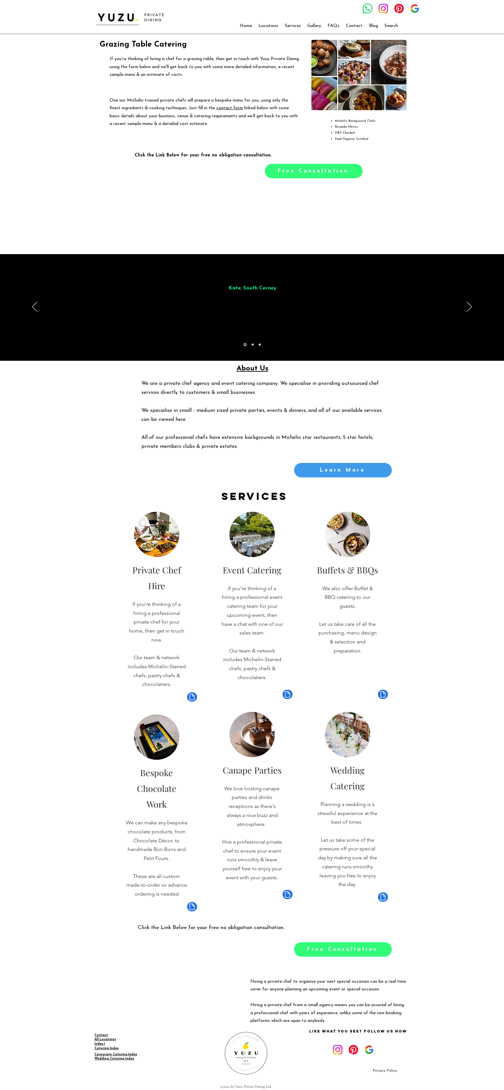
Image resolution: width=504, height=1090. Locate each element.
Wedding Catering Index (114, 1058)
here (180, 419)
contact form (229, 108)
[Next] (469, 307)
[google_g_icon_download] (415, 8)
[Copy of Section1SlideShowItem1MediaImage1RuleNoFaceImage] (253, 345)
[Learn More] (343, 470)
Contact (101, 1035)
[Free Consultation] (314, 171)
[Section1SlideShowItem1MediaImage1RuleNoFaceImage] (245, 344)
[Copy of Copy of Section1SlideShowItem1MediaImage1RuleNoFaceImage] (260, 345)
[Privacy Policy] (385, 1071)
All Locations (105, 1039)
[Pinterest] (399, 8)
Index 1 (99, 1044)
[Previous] (34, 307)
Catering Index (106, 1048)
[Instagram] (383, 8)
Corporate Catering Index (115, 1054)
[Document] (192, 697)
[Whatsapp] (367, 8)
